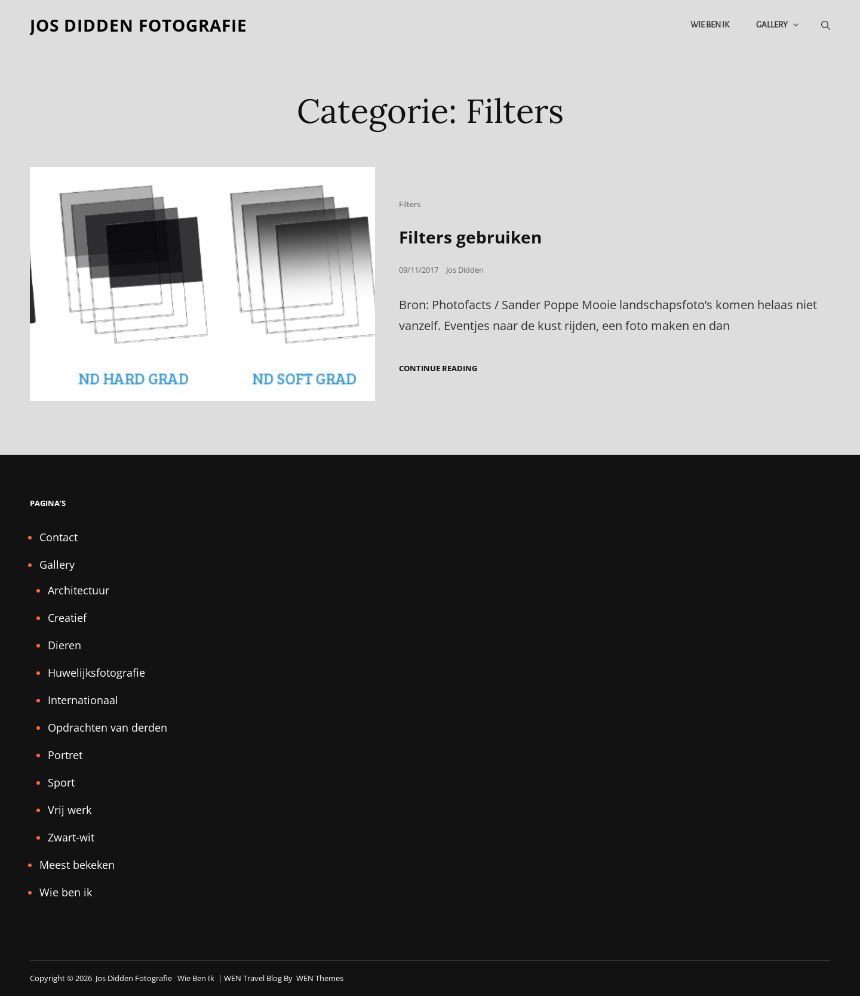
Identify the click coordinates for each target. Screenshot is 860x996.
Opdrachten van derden (107, 727)
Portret (65, 755)
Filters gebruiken (470, 237)
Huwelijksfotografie (96, 672)
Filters (409, 204)
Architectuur (78, 590)
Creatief (67, 617)
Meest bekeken (77, 865)
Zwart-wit (71, 837)
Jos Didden (465, 269)
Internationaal (83, 700)
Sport (61, 782)
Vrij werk (69, 810)
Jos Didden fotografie (138, 25)
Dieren (64, 645)
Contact (58, 537)
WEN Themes (319, 978)
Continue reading (438, 368)
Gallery (778, 24)
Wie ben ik (709, 24)
